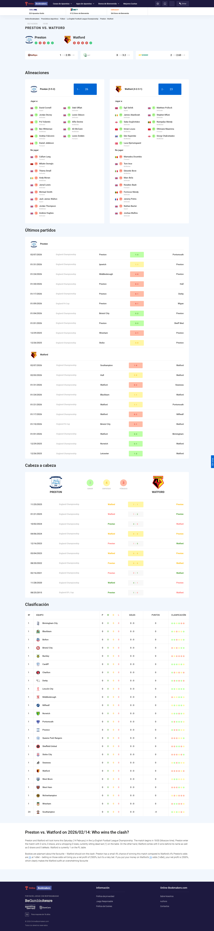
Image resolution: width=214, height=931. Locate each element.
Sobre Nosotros (166, 896)
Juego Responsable (104, 901)
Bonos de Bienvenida (108, 4)
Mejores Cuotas (130, 4)
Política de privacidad (105, 896)
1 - (85, 89)
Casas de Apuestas (62, 4)
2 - (169, 89)
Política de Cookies (104, 906)
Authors (163, 901)
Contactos (164, 906)
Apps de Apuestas (85, 4)
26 (30, 857)
